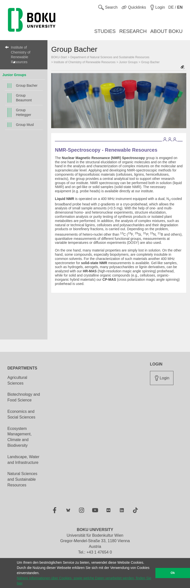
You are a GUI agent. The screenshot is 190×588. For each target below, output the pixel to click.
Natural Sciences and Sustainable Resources (22, 479)
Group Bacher (27, 85)
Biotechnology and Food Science (23, 397)
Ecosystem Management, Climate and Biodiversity (19, 437)
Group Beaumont (24, 97)
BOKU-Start (59, 57)
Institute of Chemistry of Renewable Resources (20, 54)
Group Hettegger (23, 112)
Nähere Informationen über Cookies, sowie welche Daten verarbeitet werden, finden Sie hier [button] (84, 580)
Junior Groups (14, 75)
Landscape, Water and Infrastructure (23, 460)
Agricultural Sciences (17, 380)
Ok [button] (173, 573)
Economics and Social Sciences (21, 414)
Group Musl (25, 125)
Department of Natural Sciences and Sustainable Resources (109, 57)
